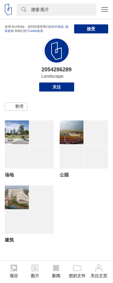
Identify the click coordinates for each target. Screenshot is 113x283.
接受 (91, 28)
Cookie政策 (35, 31)
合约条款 (58, 26)
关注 (56, 87)
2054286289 (56, 70)
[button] (16, 106)
